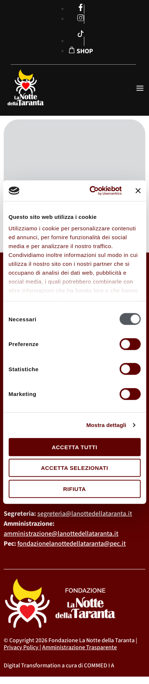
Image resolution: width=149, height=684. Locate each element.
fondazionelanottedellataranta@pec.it (71, 543)
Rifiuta (74, 488)
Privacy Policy (21, 647)
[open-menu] (140, 89)
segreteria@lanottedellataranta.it (84, 513)
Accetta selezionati (74, 468)
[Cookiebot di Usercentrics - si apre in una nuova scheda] (91, 191)
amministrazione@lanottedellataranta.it (61, 533)
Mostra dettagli (106, 425)
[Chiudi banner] (137, 190)
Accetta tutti (74, 447)
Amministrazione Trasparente (79, 647)
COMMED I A (99, 665)
